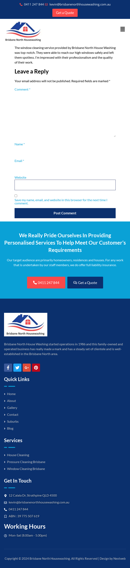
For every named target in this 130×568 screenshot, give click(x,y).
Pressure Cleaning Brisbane (26, 462)
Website (20, 177)
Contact (12, 414)
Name (20, 144)
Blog (10, 428)
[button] (123, 29)
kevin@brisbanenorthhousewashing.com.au (39, 502)
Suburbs (13, 421)
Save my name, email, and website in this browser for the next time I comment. (61, 201)
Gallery (12, 407)
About (11, 401)
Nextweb (119, 558)
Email (19, 160)
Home (11, 394)
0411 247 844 (18, 509)
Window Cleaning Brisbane (26, 469)
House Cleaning (18, 455)
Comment (22, 89)
